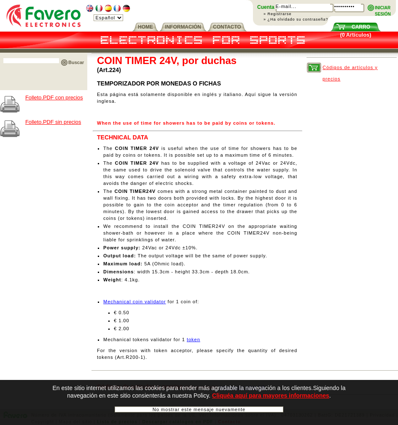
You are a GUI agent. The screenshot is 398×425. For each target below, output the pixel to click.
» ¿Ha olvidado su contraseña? (296, 19)
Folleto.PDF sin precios (53, 122)
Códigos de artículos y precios (350, 69)
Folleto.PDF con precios (54, 97)
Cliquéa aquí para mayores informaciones (270, 396)
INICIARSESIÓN (383, 8)
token (193, 339)
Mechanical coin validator (134, 301)
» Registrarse (278, 14)
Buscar (76, 62)
